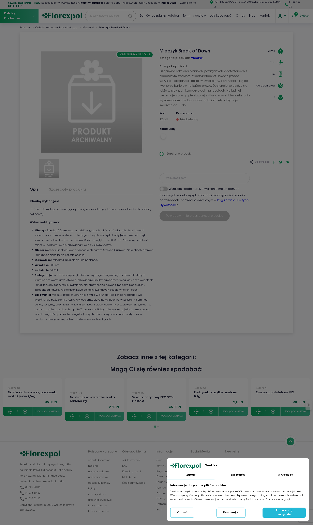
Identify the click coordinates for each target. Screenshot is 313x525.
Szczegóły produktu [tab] (67, 190)
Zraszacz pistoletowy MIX (275, 392)
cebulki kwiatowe (99, 460)
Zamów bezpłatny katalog (159, 15)
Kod (162, 113)
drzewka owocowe (100, 500)
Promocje (162, 504)
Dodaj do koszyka (47, 411)
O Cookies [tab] (285, 474)
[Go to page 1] (155, 426)
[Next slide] (308, 405)
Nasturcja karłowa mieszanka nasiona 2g (92, 399)
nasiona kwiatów (98, 471)
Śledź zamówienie (133, 482)
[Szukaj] (110, 16)
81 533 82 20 (30, 498)
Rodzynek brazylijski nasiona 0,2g (215, 394)
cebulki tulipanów (99, 482)
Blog (252, 15)
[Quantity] (17, 411)
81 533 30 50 (30, 492)
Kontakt (265, 15)
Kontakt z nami (131, 471)
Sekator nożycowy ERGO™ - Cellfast (152, 399)
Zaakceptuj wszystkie (284, 512)
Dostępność (185, 113)
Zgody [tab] (190, 474)
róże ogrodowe (97, 494)
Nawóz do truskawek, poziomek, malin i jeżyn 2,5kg (32, 394)
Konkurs (161, 487)
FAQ (124, 465)
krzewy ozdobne (98, 511)
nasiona (93, 465)
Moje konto (129, 477)
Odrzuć (182, 512)
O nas (240, 15)
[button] (49, 167)
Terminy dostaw (194, 15)
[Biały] (163, 136)
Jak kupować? (221, 15)
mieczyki (197, 58)
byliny (91, 488)
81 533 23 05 (30, 487)
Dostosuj (231, 512)
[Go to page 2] (158, 426)
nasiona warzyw (98, 477)
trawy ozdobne (97, 505)
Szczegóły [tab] (238, 474)
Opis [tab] (34, 190)
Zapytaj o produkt (176, 154)
